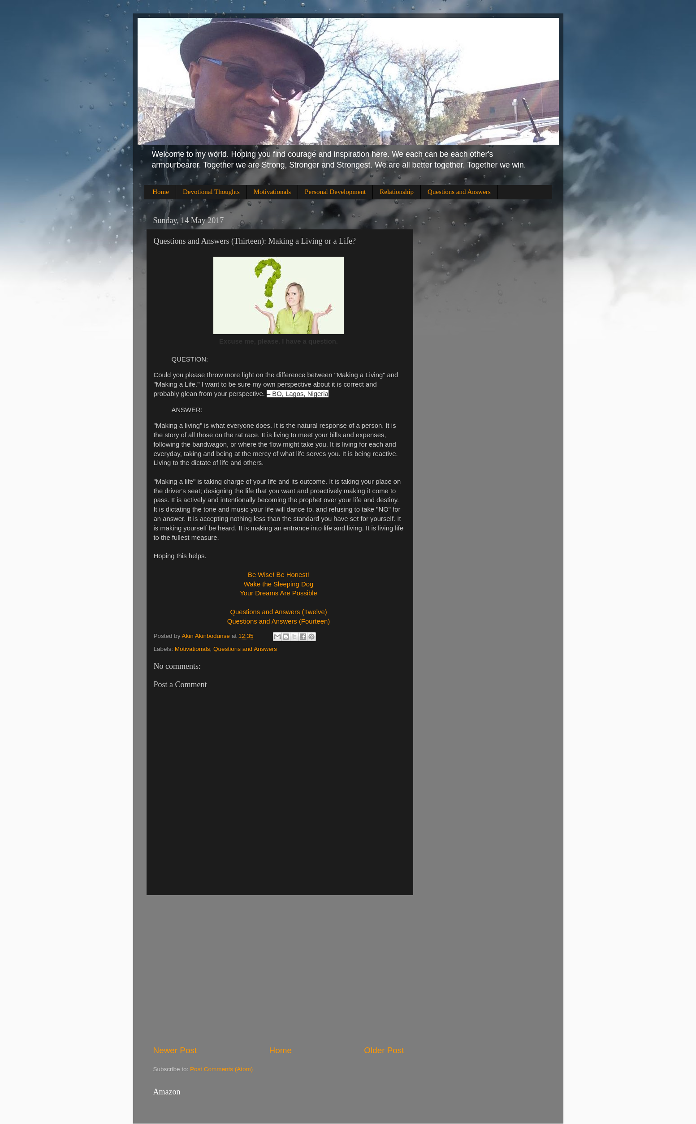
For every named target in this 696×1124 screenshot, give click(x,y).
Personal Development (335, 191)
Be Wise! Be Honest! (278, 574)
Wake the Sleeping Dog (278, 584)
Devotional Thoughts (211, 191)
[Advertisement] (278, 970)
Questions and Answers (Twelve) (278, 612)
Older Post (384, 1050)
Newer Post (175, 1050)
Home (160, 191)
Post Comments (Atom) (221, 1069)
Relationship (397, 191)
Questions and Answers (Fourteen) (278, 621)
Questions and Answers (459, 191)
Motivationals (272, 191)
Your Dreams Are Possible (278, 593)
